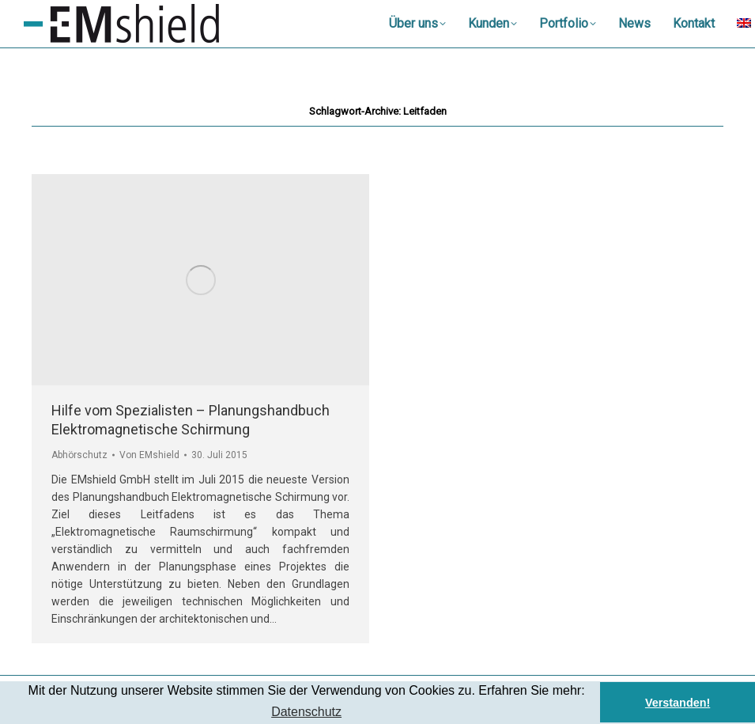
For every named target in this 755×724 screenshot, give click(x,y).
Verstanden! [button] (677, 702)
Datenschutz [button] (306, 711)
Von (149, 455)
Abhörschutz (79, 455)
